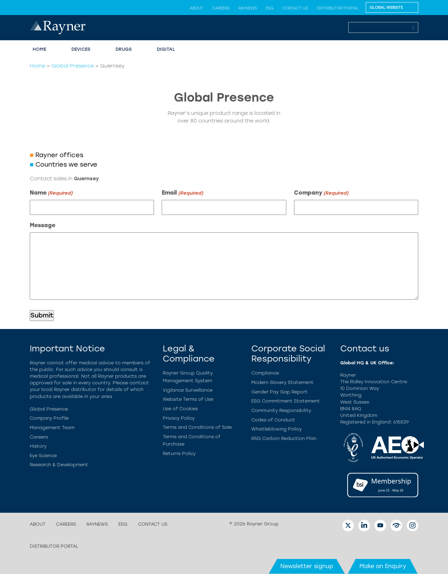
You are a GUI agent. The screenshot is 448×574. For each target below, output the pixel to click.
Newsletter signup (306, 566)
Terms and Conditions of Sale (197, 427)
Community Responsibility (281, 410)
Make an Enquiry (382, 566)
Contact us (295, 8)
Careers (221, 8)
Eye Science (43, 455)
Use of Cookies (180, 408)
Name (51, 193)
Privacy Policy (179, 418)
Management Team (52, 427)
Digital (166, 49)
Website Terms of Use (188, 399)
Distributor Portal (338, 8)
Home (39, 49)
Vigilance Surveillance (187, 390)
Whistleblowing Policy (276, 429)
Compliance (265, 373)
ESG (269, 8)
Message (42, 225)
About (196, 8)
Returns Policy (179, 453)
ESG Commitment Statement (285, 401)
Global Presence (72, 66)
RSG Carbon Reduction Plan (283, 438)
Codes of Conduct (273, 419)
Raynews (247, 8)
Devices (80, 49)
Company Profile (49, 418)
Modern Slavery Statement (282, 382)
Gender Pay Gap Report (279, 391)
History (38, 446)
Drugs (123, 49)
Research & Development (59, 464)
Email (182, 193)
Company (321, 193)
